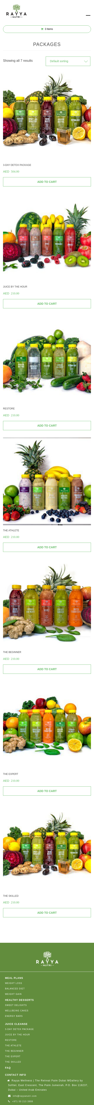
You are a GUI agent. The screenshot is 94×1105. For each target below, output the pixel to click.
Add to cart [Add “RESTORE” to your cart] (47, 425)
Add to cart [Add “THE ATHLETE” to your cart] (47, 547)
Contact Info (15, 1075)
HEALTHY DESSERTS (19, 1000)
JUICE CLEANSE (16, 1024)
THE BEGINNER (14, 1051)
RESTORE (11, 1040)
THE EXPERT (13, 1056)
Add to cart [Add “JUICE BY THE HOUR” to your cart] (47, 303)
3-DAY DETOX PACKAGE (19, 1029)
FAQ (8, 1067)
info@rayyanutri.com (25, 1096)
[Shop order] (68, 61)
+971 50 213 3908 (22, 1101)
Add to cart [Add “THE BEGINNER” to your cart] (47, 669)
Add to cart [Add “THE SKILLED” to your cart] (47, 912)
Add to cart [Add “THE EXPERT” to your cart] (47, 791)
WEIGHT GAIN (13, 994)
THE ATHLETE (13, 1045)
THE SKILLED (13, 1062)
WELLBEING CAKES (17, 1011)
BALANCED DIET (15, 989)
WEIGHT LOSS (13, 983)
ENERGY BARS (14, 1016)
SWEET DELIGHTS (16, 1005)
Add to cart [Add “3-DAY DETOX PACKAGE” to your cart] (47, 181)
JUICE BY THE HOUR (17, 1035)
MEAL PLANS (14, 978)
